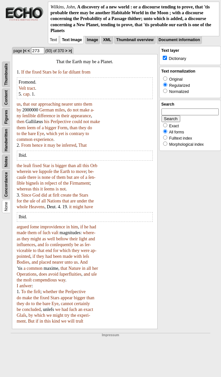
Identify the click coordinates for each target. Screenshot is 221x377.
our (34, 104)
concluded (31, 309)
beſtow (62, 238)
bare (32, 133)
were (85, 250)
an (80, 309)
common (25, 139)
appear (66, 297)
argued (23, 226)
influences (26, 244)
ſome (34, 226)
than (73, 127)
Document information (179, 40)
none (46, 177)
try (67, 315)
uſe (32, 201)
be (55, 72)
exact (88, 309)
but (69, 177)
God (36, 195)
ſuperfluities (71, 274)
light (83, 238)
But (31, 321)
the (28, 72)
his (46, 121)
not (76, 110)
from (86, 72)
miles (60, 110)
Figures (6, 117)
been (57, 256)
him (74, 226)
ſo (59, 72)
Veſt (22, 88)
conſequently (61, 244)
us (19, 104)
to (18, 133)
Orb (93, 165)
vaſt (55, 232)
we (35, 171)
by (19, 110)
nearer (67, 104)
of (39, 127)
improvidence (52, 226)
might (78, 206)
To (23, 291)
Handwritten (6, 140)
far (65, 72)
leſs (86, 256)
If (22, 72)
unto (78, 104)
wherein (24, 171)
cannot (67, 303)
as (44, 238)
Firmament (80, 183)
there (32, 177)
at (49, 195)
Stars (46, 72)
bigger (51, 127)
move (81, 171)
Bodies (23, 262)
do (69, 110)
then (21, 121)
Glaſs (22, 315)
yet (61, 133)
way (61, 280)
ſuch (46, 232)
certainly (82, 303)
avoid (53, 274)
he (86, 226)
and (91, 238)
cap (26, 94)
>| (70, 51)
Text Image (72, 40)
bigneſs (32, 183)
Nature (74, 268)
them (87, 104)
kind (56, 321)
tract (31, 88)
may (51, 145)
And (84, 262)
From (26, 145)
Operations (27, 274)
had (93, 226)
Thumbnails (6, 74)
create (66, 195)
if (81, 226)
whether (50, 291)
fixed (36, 72)
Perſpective (60, 121)
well (51, 238)
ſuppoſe (45, 171)
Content (6, 97)
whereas (24, 189)
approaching (49, 104)
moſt (27, 280)
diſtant (75, 72)
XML (107, 40)
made (22, 232)
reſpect (51, 183)
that (26, 104)
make (84, 110)
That (82, 145)
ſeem (31, 127)
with (78, 256)
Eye (40, 133)
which (51, 133)
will (71, 321)
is (66, 133)
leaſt (27, 165)
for (19, 201)
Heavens (36, 206)
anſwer (25, 285)
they (82, 127)
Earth (65, 171)
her (95, 268)
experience (43, 139)
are (76, 177)
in (58, 115)
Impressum (110, 335)
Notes (6, 161)
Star (46, 165)
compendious (45, 280)
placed (45, 262)
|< (25, 51)
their (65, 115)
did (44, 195)
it (45, 145)
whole (22, 206)
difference (46, 115)
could (77, 121)
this (86, 165)
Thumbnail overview (134, 40)
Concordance (6, 184)
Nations (54, 201)
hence (37, 145)
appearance (81, 115)
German (46, 110)
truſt (79, 321)
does (43, 274)
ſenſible (29, 115)
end (49, 250)
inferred (69, 145)
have (88, 206)
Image (92, 40)
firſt (56, 195)
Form (62, 127)
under (82, 201)
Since (26, 195)
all (79, 165)
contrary (76, 133)
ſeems (49, 189)
